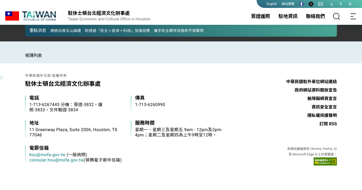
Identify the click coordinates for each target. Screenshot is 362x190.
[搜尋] (336, 16)
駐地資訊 (288, 16)
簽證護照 (260, 16)
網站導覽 (288, 4)
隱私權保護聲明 (322, 115)
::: (1, 77)
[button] (33, 30)
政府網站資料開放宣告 (316, 90)
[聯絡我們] (320, 4)
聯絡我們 (315, 16)
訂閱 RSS (328, 123)
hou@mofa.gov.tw (47, 154)
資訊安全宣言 (324, 107)
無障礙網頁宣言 (322, 98)
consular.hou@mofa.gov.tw (56, 160)
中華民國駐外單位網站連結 (311, 81)
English (272, 4)
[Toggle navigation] (353, 16)
